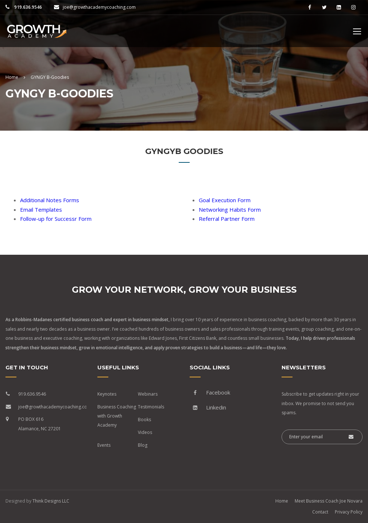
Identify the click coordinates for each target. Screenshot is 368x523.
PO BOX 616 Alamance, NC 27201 (39, 424)
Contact (320, 512)
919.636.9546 (27, 7)
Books (144, 419)
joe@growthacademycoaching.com (99, 7)
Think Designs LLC (50, 501)
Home (281, 501)
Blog (142, 445)
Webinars (148, 394)
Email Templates (41, 209)
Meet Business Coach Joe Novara (329, 501)
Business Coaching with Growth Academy (116, 416)
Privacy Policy (349, 512)
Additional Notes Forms (49, 200)
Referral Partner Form (227, 218)
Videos (145, 432)
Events (104, 445)
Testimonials (151, 407)
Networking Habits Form (230, 209)
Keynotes (106, 394)
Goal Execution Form (225, 200)
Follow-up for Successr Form (56, 218)
